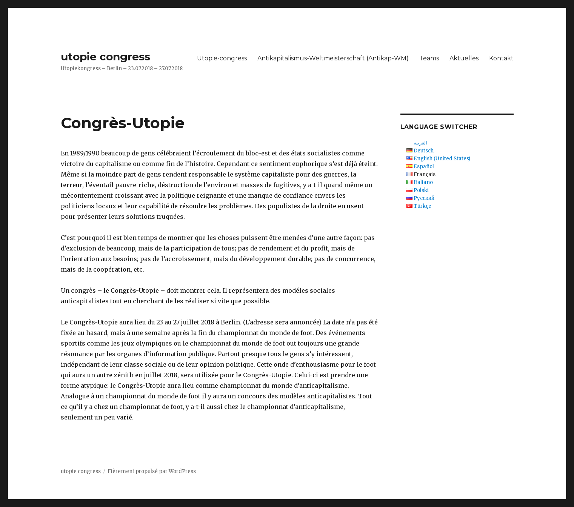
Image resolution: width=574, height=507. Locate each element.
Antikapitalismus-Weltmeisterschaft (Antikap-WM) (333, 58)
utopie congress (105, 56)
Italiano (423, 182)
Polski (421, 190)
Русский (424, 198)
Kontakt (501, 58)
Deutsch (424, 150)
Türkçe (422, 206)
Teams (429, 58)
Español (424, 166)
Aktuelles (464, 58)
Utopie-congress (222, 58)
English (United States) (442, 158)
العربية (420, 143)
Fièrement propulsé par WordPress (152, 471)
